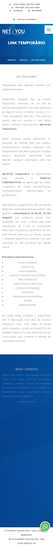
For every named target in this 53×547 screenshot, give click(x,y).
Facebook (17, 10)
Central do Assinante (27, 19)
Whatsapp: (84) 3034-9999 (27, 7)
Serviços (23, 60)
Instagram (37, 10)
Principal (12, 60)
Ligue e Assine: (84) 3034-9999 (26, 4)
